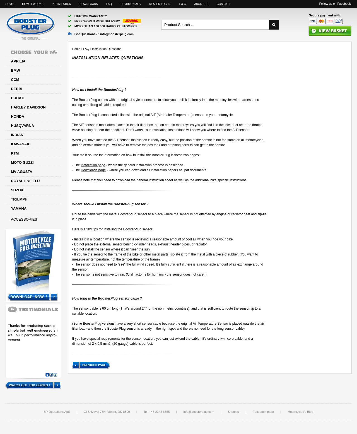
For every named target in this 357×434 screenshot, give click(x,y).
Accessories (24, 219)
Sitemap (233, 411)
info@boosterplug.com (199, 411)
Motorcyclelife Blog (300, 411)
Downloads (88, 4)
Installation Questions (106, 48)
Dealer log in (159, 4)
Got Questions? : (101, 34)
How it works (32, 4)
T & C (182, 4)
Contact (223, 4)
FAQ (109, 4)
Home (9, 4)
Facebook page (263, 411)
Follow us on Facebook (335, 3)
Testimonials (130, 4)
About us (201, 4)
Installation (61, 4)
